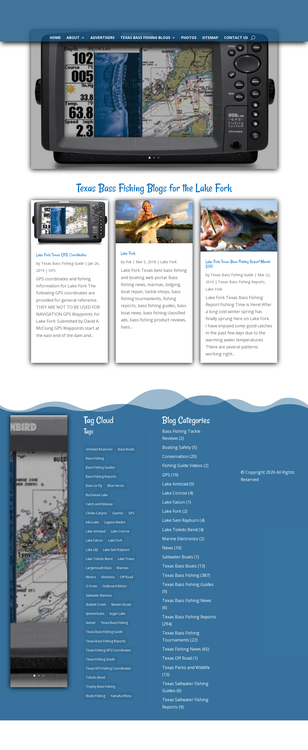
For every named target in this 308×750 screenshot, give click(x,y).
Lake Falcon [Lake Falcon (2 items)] (94, 570)
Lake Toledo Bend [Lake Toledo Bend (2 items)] (99, 588)
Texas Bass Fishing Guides (188, 614)
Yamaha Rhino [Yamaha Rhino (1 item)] (121, 725)
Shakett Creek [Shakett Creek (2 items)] (96, 634)
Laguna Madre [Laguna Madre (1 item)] (114, 552)
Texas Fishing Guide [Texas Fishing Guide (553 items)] (100, 689)
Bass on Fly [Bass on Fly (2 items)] (94, 515)
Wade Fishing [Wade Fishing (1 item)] (95, 725)
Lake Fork (128, 283)
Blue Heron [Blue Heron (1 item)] (115, 515)
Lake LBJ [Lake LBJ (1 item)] (92, 579)
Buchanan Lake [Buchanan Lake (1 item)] (97, 524)
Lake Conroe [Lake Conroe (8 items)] (120, 561)
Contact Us (236, 38)
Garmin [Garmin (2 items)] (117, 542)
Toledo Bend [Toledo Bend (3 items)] (95, 707)
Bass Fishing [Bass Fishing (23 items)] (95, 488)
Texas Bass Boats (179, 595)
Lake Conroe (174, 522)
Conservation (175, 486)
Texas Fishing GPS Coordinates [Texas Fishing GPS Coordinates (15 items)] (108, 680)
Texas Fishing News (181, 678)
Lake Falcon (173, 532)
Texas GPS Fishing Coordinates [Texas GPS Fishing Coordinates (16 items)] (108, 698)
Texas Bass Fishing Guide (62, 292)
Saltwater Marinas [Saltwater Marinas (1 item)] (99, 625)
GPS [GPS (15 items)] (131, 542)
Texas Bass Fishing (180, 605)
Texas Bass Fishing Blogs (145, 38)
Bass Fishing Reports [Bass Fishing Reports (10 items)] (101, 506)
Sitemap (210, 38)
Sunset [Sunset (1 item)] (90, 652)
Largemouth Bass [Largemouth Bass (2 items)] (99, 597)
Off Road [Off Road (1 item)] (126, 606)
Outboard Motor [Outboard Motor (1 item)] (114, 615)
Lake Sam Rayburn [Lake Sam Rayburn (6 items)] (116, 579)
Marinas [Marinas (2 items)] (122, 597)
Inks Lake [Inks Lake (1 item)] (92, 552)
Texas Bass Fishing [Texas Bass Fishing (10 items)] (114, 652)
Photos (188, 38)
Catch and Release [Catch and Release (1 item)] (99, 533)
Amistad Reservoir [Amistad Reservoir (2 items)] (99, 479)
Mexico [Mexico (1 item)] (91, 606)
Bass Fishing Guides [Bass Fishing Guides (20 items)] (100, 497)
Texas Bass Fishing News (186, 630)
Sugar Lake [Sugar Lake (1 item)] (117, 643)
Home (55, 38)
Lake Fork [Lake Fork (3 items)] (115, 570)
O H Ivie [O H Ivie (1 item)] (91, 615)
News (167, 577)
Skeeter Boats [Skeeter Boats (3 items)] (121, 634)
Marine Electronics (180, 568)
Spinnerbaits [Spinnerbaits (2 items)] (95, 643)
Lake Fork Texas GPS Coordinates (61, 284)
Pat (129, 291)
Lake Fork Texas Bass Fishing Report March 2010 (238, 293)
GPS (52, 300)
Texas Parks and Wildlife (186, 697)
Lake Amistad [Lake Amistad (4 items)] (96, 561)
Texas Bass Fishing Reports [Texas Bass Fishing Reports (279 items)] (106, 670)
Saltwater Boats (177, 586)
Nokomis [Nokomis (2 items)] (108, 606)
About (73, 38)
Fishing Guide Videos (182, 495)
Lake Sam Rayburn (180, 550)
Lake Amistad (175, 513)
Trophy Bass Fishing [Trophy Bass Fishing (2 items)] (100, 716)
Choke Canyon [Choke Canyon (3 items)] (96, 542)
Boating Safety (176, 477)
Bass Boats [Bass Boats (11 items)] (126, 479)
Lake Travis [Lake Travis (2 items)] (126, 588)
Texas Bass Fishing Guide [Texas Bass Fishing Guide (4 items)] (104, 661)
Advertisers (102, 38)
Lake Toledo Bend (180, 559)
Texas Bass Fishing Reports (241, 311)
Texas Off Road (177, 688)
